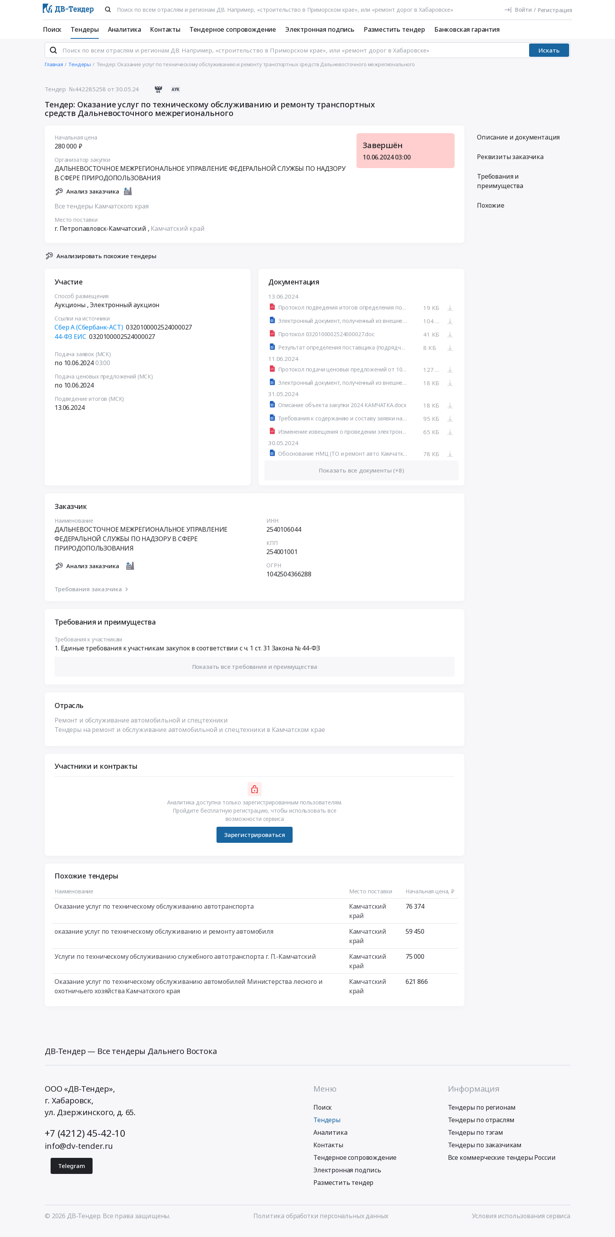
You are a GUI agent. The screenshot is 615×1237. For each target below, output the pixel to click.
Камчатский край (178, 234)
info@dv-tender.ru (79, 1152)
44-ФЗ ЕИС (70, 343)
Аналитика (124, 29)
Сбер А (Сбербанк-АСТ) (89, 334)
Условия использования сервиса (521, 1222)
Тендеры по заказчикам (485, 1151)
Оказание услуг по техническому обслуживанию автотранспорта (154, 912)
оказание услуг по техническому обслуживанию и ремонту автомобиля (164, 937)
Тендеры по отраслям (481, 1126)
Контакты (165, 29)
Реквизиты (510, 163)
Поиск (52, 29)
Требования (500, 188)
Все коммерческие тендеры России (502, 1164)
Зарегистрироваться (254, 841)
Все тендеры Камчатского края (102, 212)
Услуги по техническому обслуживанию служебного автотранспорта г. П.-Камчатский (185, 962)
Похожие (490, 212)
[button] (255, 673)
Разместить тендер (394, 29)
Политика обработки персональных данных (320, 1222)
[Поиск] (107, 9)
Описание (518, 143)
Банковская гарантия (467, 29)
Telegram (71, 1172)
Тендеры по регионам (482, 1114)
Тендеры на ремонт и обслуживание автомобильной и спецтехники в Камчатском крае (190, 736)
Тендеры (85, 29)
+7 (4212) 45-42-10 (85, 1139)
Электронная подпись (320, 29)
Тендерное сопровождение (232, 29)
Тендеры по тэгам (475, 1139)
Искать (549, 57)
